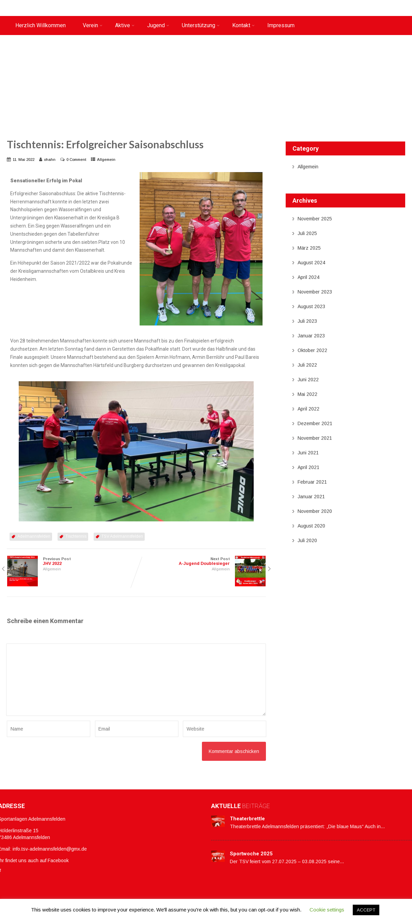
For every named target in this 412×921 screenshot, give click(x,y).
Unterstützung (201, 25)
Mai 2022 (307, 394)
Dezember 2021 (315, 423)
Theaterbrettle (247, 819)
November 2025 (315, 218)
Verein (92, 25)
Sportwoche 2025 (251, 854)
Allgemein (106, 159)
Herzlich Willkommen (40, 25)
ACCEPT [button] (366, 909)
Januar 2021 (311, 496)
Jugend (158, 25)
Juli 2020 (307, 540)
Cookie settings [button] (327, 909)
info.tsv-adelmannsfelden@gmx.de (50, 849)
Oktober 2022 (312, 350)
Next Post (201, 561)
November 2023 (315, 292)
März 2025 (309, 248)
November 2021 (315, 438)
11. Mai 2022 (23, 159)
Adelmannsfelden (33, 536)
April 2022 (308, 409)
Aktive (124, 25)
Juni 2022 (308, 379)
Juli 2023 (307, 321)
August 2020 (311, 526)
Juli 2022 (307, 365)
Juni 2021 (308, 452)
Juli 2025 (307, 233)
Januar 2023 (311, 335)
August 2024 (311, 262)
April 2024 (308, 277)
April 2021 (308, 467)
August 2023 (311, 306)
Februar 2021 (312, 482)
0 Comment (76, 159)
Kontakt (243, 25)
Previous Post (71, 561)
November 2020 (315, 511)
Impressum (281, 25)
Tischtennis (75, 536)
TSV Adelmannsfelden (122, 536)
